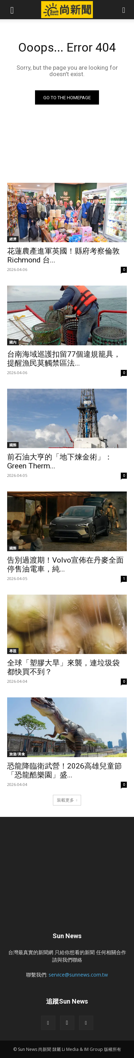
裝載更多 (67, 800)
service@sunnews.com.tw (78, 974)
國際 (12, 444)
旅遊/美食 (17, 753)
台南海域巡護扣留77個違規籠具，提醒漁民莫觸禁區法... (64, 358)
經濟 (12, 238)
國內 (12, 342)
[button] (12, 9)
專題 (12, 650)
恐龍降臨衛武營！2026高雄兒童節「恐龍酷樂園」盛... (64, 770)
